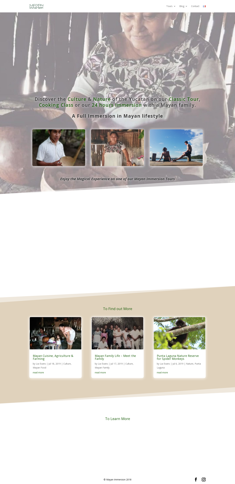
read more (38, 372)
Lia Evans (41, 363)
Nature (102, 99)
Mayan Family (102, 367)
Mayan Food (39, 367)
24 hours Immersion (117, 105)
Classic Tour (184, 99)
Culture (77, 99)
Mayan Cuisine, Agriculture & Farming (53, 357)
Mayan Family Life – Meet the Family (115, 357)
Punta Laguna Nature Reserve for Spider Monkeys (178, 357)
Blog (181, 6)
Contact (195, 6)
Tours (169, 6)
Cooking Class (56, 105)
